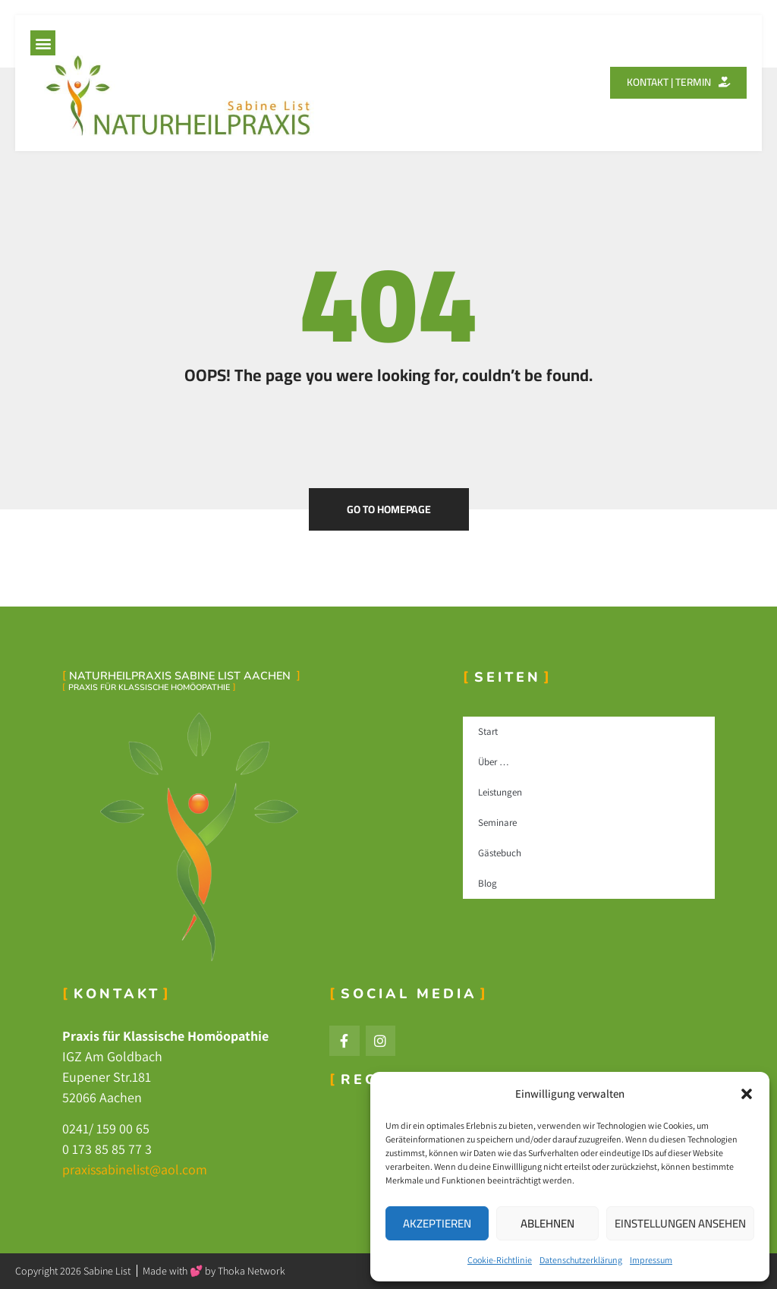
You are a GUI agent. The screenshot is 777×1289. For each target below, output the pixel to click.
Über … (493, 761)
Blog (487, 883)
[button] (746, 1093)
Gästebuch (499, 852)
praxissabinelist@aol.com (134, 1169)
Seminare (497, 822)
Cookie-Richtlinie (499, 1259)
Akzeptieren (437, 1223)
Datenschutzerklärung (580, 1259)
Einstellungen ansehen (680, 1223)
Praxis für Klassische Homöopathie (149, 687)
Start (488, 731)
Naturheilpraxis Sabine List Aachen (181, 675)
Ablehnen (547, 1223)
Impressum (651, 1259)
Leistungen (500, 792)
